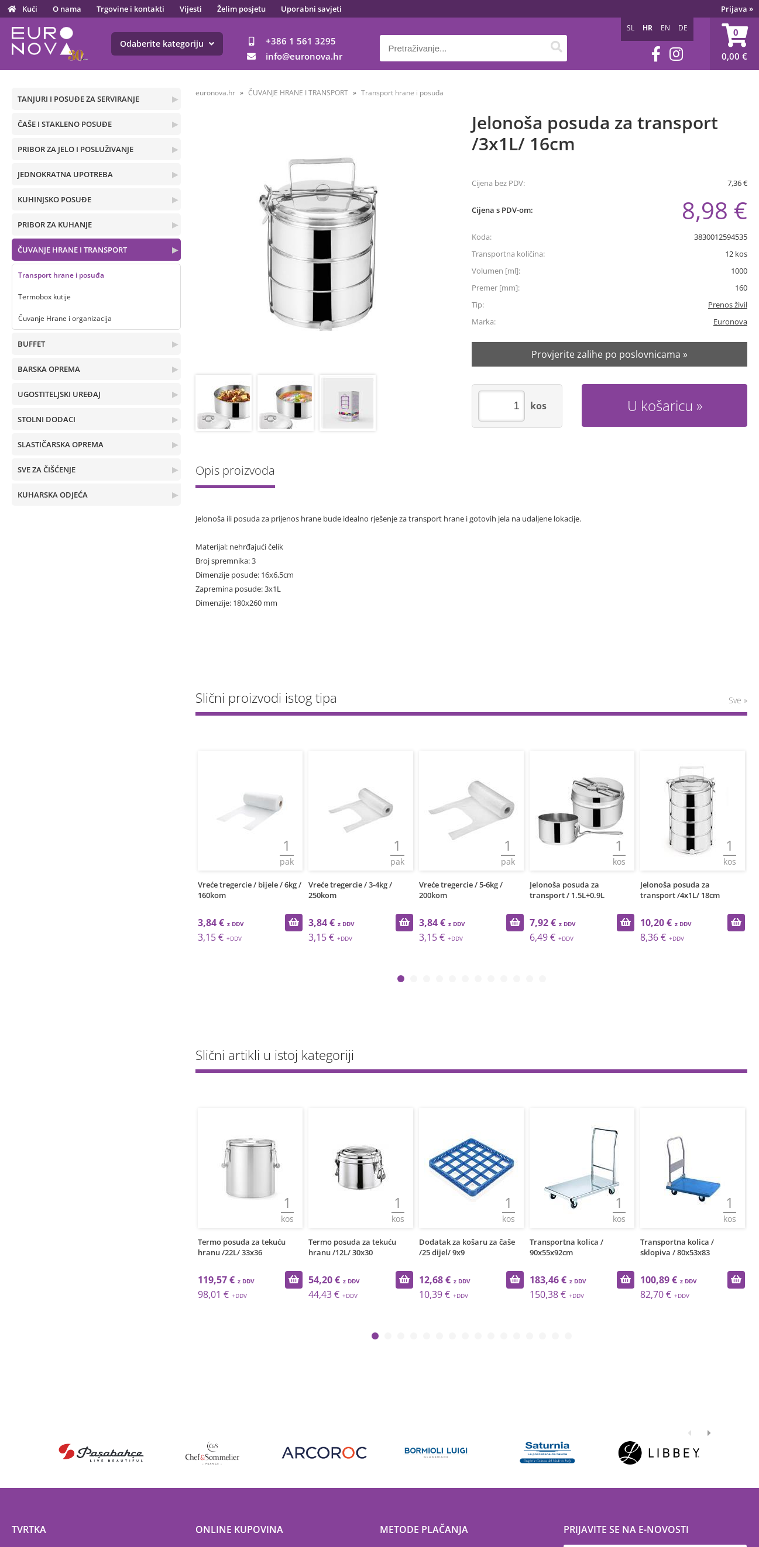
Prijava (737, 9)
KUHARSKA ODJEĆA (53, 494)
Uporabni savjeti (311, 9)
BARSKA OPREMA (49, 369)
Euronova (730, 321)
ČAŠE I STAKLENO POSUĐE (65, 124)
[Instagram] (676, 54)
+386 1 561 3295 (301, 41)
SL (630, 28)
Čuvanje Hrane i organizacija (65, 318)
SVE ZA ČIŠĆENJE (46, 469)
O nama (67, 9)
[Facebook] (656, 54)
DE (683, 28)
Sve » (738, 700)
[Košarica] (734, 44)
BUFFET (31, 344)
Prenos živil (727, 304)
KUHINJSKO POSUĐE (54, 199)
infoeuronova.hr (304, 56)
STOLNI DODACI (46, 419)
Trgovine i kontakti (130, 9)
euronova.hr (215, 93)
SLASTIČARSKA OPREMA (61, 444)
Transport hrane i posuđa (61, 275)
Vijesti (191, 9)
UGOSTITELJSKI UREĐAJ (59, 394)
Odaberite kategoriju (167, 43)
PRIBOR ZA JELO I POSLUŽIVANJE (75, 149)
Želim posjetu (241, 9)
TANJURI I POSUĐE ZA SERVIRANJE (78, 99)
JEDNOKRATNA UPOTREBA (65, 174)
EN (665, 28)
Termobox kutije (44, 297)
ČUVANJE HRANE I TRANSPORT (72, 249)
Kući (29, 9)
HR (647, 28)
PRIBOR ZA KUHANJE (55, 224)
